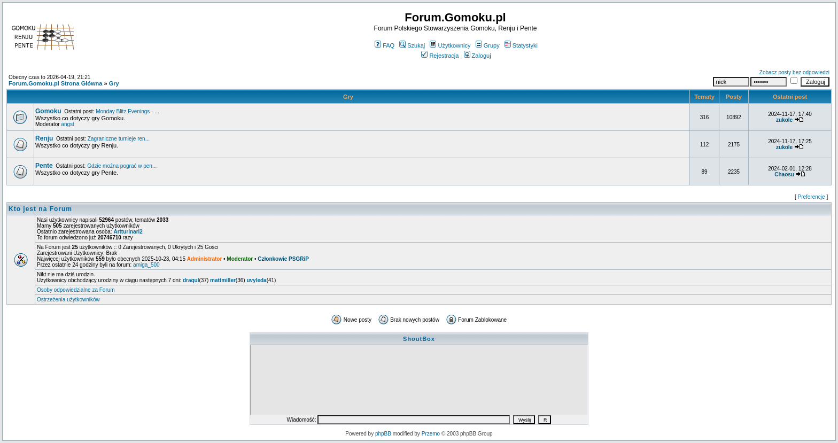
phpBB (383, 434)
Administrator (204, 259)
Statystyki (521, 45)
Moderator (240, 259)
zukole (784, 120)
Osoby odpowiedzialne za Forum (76, 290)
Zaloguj (477, 55)
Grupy (488, 45)
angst (67, 124)
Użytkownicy (450, 45)
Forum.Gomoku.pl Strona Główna (55, 83)
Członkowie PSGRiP (283, 259)
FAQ (384, 45)
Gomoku (48, 111)
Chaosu (784, 174)
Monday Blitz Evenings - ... (127, 111)
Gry (114, 83)
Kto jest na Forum (40, 209)
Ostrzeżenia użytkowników (68, 299)
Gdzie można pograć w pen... (122, 166)
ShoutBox (419, 339)
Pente (44, 165)
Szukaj (412, 45)
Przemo (431, 434)
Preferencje (811, 197)
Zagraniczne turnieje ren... (119, 139)
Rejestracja (440, 55)
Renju (44, 138)
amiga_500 (146, 265)
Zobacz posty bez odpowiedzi (794, 72)
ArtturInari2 (127, 232)
